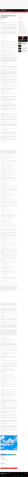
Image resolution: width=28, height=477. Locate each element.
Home (1, 14)
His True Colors (23, 45)
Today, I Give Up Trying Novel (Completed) (24, 48)
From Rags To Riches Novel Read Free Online (24, 50)
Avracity (4, 463)
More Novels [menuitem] (9, 11)
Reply (1, 460)
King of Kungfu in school (4, 14)
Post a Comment (9, 468)
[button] (25, 11)
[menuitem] (1, 11)
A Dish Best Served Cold (21, 22)
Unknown (4, 458)
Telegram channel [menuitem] (4, 11)
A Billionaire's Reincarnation (21, 21)
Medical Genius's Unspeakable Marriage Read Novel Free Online (24, 43)
